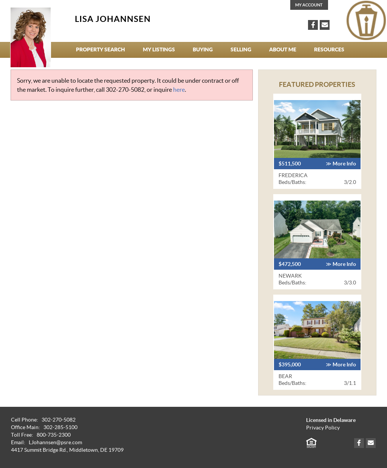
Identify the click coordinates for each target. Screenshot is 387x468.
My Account (309, 5)
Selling (241, 49)
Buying (203, 49)
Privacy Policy (323, 428)
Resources (329, 49)
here (179, 89)
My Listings (159, 49)
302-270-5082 (125, 89)
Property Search (100, 49)
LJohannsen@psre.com (55, 442)
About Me (282, 49)
